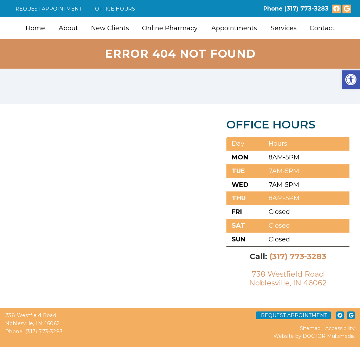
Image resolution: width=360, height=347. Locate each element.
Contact (322, 28)
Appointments (234, 28)
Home (35, 28)
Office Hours (115, 9)
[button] (351, 79)
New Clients (110, 28)
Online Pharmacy (170, 28)
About (68, 28)
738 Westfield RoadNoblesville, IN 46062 (288, 278)
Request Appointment (48, 9)
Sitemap (310, 328)
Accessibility (340, 328)
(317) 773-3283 (306, 8)
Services (284, 28)
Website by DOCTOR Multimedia (314, 336)
